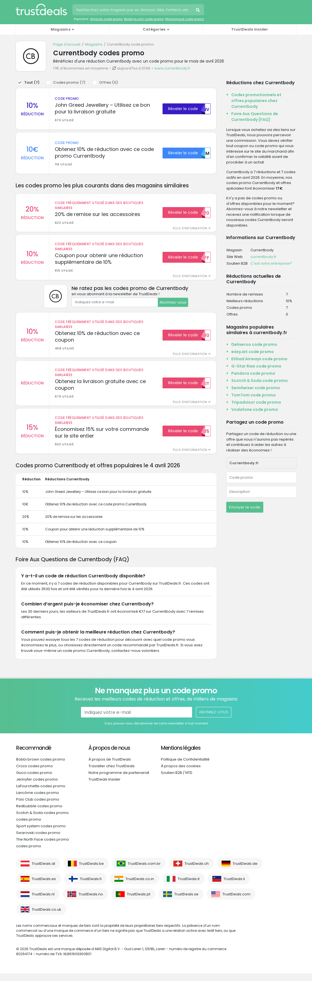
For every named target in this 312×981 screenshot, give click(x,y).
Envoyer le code (245, 507)
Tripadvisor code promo (256, 402)
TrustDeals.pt (138, 902)
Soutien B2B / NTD (176, 780)
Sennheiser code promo (255, 388)
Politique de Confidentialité (185, 767)
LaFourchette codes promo (40, 793)
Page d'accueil (66, 44)
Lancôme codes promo (37, 800)
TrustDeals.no (90, 902)
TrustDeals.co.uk (46, 917)
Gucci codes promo (34, 780)
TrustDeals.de (245, 871)
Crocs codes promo (34, 773)
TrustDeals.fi (91, 886)
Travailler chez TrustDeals (112, 773)
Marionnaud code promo (184, 19)
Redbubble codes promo (39, 813)
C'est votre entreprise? (271, 263)
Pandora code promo (253, 373)
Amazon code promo (106, 19)
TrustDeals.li (234, 886)
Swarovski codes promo (38, 840)
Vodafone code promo (254, 409)
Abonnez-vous (172, 306)
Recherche (198, 10)
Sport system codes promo (41, 833)
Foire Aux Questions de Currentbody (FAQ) (254, 116)
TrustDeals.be (91, 871)
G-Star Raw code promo (256, 366)
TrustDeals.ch (197, 871)
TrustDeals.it (189, 886)
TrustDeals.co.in (140, 886)
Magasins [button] (60, 29)
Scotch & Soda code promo (259, 380)
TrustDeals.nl (43, 902)
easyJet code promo (252, 351)
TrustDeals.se (186, 902)
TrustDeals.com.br (144, 871)
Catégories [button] (154, 29)
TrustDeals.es (44, 886)
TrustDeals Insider (249, 29)
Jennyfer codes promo (37, 787)
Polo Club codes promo (37, 807)
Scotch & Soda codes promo (42, 820)
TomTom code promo (253, 395)
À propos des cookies (181, 773)
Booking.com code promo (144, 19)
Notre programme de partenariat (119, 780)
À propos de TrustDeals (110, 767)
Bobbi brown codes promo (40, 767)
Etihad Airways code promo (259, 359)
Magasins (93, 44)
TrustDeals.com (236, 902)
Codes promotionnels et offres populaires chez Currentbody (256, 100)
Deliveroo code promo (254, 344)
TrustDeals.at (43, 871)
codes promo (28, 827)
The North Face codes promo (42, 847)
